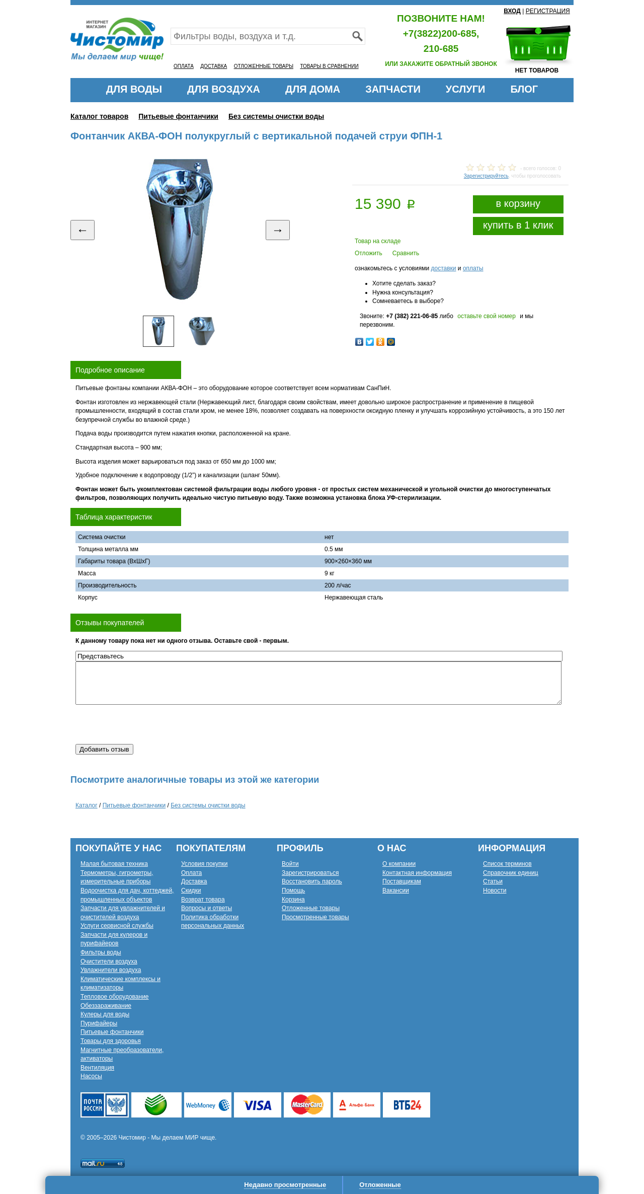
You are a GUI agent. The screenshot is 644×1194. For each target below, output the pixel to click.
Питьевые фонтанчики (178, 116)
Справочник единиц (510, 872)
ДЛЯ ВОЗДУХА (223, 89)
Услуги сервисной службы (116, 925)
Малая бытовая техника (114, 863)
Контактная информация (417, 872)
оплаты (473, 268)
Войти (290, 863)
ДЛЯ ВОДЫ (134, 89)
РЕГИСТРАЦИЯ (548, 11)
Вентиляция (97, 1067)
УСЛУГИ (466, 89)
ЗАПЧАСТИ (393, 89)
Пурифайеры (98, 1023)
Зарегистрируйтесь (486, 176)
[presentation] (151, 724)
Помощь (293, 890)
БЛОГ (524, 89)
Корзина (293, 899)
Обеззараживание (105, 1005)
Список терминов (507, 863)
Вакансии (395, 890)
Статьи (493, 881)
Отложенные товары (311, 908)
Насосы (91, 1076)
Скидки (191, 890)
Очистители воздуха (108, 961)
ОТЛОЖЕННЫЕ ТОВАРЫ (263, 66)
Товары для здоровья (110, 1040)
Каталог (86, 805)
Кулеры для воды (104, 1014)
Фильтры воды (100, 952)
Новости (494, 890)
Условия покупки (204, 863)
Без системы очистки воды (276, 116)
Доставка (194, 881)
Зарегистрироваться (310, 872)
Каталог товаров (99, 116)
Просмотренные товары (315, 917)
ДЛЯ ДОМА (312, 89)
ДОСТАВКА (213, 66)
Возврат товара (203, 899)
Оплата (191, 872)
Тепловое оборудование (114, 996)
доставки (443, 268)
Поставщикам (401, 881)
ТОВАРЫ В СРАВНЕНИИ (329, 66)
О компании (399, 863)
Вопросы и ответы (206, 908)
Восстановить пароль (312, 881)
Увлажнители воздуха (110, 970)
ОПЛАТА (184, 66)
